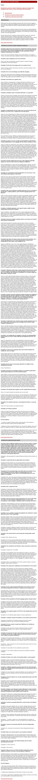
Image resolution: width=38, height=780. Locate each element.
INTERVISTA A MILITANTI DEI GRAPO (13, 16)
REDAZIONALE (8, 13)
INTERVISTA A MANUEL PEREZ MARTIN (14, 14)
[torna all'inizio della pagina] (6, 42)
